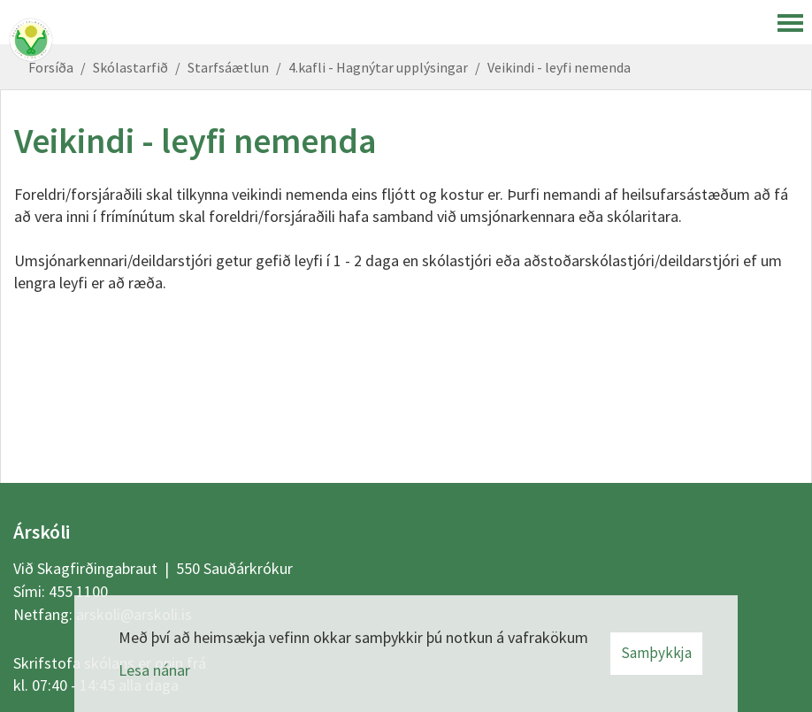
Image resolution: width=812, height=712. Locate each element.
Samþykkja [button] (656, 652)
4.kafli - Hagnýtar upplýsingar (378, 67)
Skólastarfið (130, 67)
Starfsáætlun (228, 67)
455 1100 (78, 591)
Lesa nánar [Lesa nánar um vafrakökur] (154, 670)
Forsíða (50, 67)
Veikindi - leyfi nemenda (559, 67)
